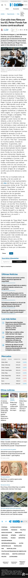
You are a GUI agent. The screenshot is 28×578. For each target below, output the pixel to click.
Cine (18, 14)
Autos (21, 543)
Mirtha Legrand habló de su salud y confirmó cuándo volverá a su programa (14, 287)
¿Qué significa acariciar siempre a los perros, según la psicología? (13, 311)
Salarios (25, 1)
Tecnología (18, 546)
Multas (3, 556)
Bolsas (10, 359)
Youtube (17, 521)
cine (5, 183)
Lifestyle (22, 535)
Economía (16, 9)
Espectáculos (10, 14)
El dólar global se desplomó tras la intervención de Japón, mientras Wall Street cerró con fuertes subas (14, 512)
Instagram (9, 521)
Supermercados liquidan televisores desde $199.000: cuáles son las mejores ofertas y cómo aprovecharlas (16, 325)
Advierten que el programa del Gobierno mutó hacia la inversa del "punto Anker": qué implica (13, 453)
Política (23, 530)
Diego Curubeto (6, 30)
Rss (2, 548)
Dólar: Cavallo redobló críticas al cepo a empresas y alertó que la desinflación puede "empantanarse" (14, 444)
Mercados (18, 532)
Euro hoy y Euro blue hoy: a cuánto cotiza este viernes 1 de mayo (13, 488)
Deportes (22, 538)
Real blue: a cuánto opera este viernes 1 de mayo (11, 480)
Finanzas (14, 530)
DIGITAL (6, 563)
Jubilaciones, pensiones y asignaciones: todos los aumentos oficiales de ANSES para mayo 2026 (15, 339)
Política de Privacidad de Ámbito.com (13, 551)
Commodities (17, 359)
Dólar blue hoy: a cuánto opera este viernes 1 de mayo (23, 406)
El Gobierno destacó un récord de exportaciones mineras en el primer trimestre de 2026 (13, 304)
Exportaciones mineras (16, 1)
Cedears (24, 359)
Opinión (13, 535)
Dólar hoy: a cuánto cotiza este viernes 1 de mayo (15, 333)
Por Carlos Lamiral (5, 458)
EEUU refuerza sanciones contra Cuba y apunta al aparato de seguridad (13, 279)
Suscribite (19, 261)
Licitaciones (13, 556)
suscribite (21, 4)
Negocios (4, 535)
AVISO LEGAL (5, 554)
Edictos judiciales (18, 554)
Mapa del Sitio (11, 548)
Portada (4, 527)
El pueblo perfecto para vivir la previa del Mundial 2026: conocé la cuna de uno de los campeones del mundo (14, 295)
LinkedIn (13, 521)
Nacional (4, 538)
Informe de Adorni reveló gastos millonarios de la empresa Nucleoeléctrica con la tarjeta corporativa (16, 347)
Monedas (3, 359)
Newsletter (23, 521)
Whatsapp (21, 521)
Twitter (2, 521)
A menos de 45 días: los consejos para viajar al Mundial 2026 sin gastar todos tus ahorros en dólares (4, 410)
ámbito (3, 14)
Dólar (7, 9)
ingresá (25, 4)
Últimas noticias (15, 527)
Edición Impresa (6, 540)
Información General (8, 543)
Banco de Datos (6, 532)
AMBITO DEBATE (22, 563)
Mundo (13, 538)
